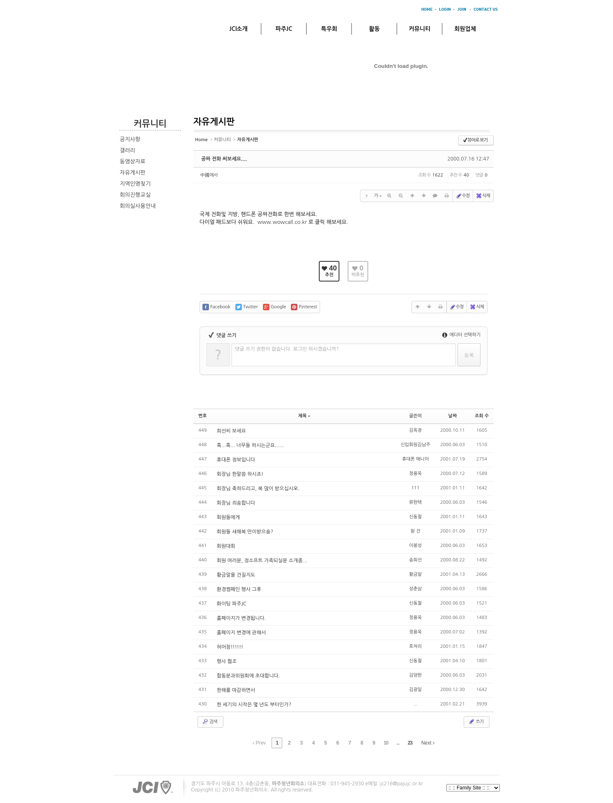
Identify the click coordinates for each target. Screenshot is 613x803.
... (398, 743)
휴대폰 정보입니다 (236, 459)
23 (410, 743)
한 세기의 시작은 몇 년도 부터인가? (254, 704)
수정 (462, 196)
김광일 (415, 689)
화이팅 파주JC (231, 603)
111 (415, 488)
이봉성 (415, 545)
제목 (304, 416)
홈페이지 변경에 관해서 (241, 632)
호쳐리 (415, 646)
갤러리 (127, 150)
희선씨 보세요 (231, 430)
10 (385, 743)
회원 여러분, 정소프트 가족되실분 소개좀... (262, 560)
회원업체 (465, 29)
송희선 (415, 560)
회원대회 (226, 546)
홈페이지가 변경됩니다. (241, 618)
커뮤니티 (420, 29)
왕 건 (415, 531)
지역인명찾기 (135, 183)
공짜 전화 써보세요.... (224, 158)
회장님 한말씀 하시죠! (240, 474)
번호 (202, 416)
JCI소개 (238, 29)
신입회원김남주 (415, 444)
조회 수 (482, 416)
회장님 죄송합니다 (236, 502)
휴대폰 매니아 (415, 459)
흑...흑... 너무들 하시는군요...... (250, 445)
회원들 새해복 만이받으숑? (245, 531)
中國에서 (209, 175)
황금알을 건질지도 (236, 575)
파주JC (284, 29)
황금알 (415, 574)
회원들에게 (228, 517)
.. (415, 704)
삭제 (483, 196)
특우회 (329, 29)
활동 (374, 29)
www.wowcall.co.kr (282, 222)
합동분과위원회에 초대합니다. (248, 675)
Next (427, 743)
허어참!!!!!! (230, 647)
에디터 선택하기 (461, 335)
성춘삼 (415, 589)
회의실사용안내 (138, 206)
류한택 (415, 502)
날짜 (452, 416)
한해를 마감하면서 (236, 690)
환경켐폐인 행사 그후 (239, 589)
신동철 (415, 516)
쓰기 (475, 721)
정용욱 (415, 473)
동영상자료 (133, 161)
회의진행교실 (135, 195)
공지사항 (130, 139)
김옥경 (415, 430)
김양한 (415, 675)
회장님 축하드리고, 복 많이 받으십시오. (258, 488)
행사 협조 (227, 661)
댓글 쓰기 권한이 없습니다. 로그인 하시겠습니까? (287, 349)
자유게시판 (133, 172)
